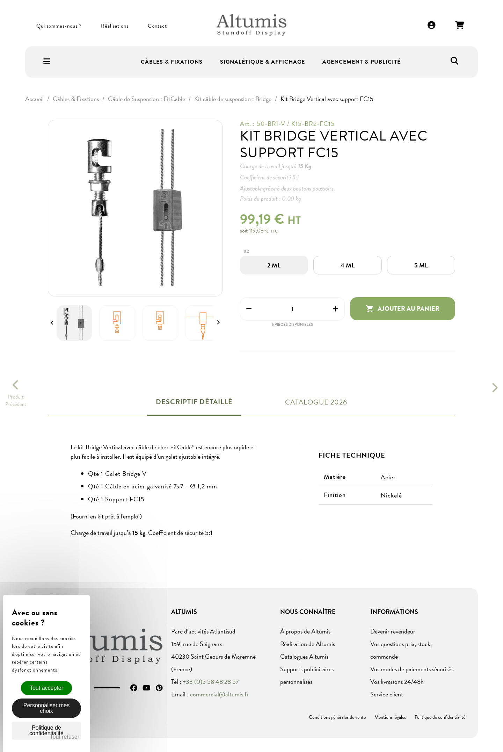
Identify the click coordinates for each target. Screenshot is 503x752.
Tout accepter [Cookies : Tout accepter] (46, 688)
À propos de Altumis (305, 631)
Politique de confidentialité (440, 717)
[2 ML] (273, 265)
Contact (157, 26)
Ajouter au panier (402, 308)
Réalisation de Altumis (307, 644)
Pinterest (159, 688)
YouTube (147, 688)
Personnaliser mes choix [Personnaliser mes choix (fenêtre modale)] (46, 708)
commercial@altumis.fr (219, 694)
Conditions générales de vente (337, 717)
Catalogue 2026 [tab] (316, 402)
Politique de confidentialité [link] (46, 730)
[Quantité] (292, 309)
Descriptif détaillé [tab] (194, 401)
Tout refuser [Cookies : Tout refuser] (64, 737)
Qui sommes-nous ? (59, 26)
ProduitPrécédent (16, 400)
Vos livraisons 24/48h (397, 681)
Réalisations (115, 26)
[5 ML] (421, 265)
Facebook (133, 688)
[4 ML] (348, 265)
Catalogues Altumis (304, 656)
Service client (386, 694)
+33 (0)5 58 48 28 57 (211, 681)
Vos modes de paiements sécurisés (411, 669)
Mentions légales (390, 717)
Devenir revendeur (392, 631)
